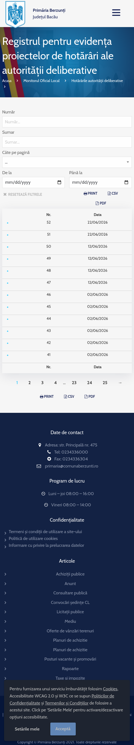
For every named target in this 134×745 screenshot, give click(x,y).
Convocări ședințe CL (70, 602)
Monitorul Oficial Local (42, 80)
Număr (8, 112)
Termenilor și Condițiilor (66, 703)
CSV (115, 193)
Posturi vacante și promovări (70, 659)
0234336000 (74, 452)
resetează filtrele (25, 194)
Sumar (8, 132)
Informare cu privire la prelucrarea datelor (46, 545)
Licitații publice (70, 611)
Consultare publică (70, 592)
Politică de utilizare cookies (33, 538)
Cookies (110, 688)
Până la (75, 172)
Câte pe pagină (16, 152)
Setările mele (27, 729)
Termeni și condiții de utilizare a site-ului (45, 531)
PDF (103, 203)
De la (7, 172)
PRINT (92, 193)
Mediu (70, 621)
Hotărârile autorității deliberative (97, 80)
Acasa (6, 80)
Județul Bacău (49, 13)
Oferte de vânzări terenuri (70, 630)
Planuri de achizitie (70, 640)
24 (89, 382)
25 (105, 382)
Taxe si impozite (70, 678)
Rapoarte (70, 668)
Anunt (70, 583)
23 (74, 382)
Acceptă (63, 728)
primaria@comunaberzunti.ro (71, 466)
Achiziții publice (70, 574)
